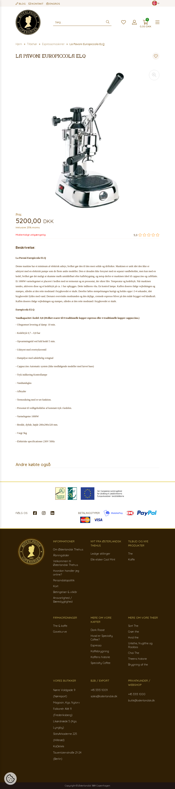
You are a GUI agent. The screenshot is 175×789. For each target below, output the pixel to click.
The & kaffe (60, 625)
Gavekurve (60, 631)
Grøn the (133, 631)
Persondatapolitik (64, 580)
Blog (21, 3)
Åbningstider (61, 555)
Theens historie (137, 658)
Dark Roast (98, 630)
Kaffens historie (100, 657)
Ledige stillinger (100, 553)
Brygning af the (138, 664)
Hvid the (133, 637)
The (130, 553)
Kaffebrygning (100, 651)
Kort (55, 586)
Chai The (133, 653)
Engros (53, 3)
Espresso (96, 645)
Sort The (133, 625)
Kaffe (131, 559)
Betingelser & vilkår (65, 592)
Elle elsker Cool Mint (103, 559)
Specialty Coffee (100, 663)
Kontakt (36, 3)
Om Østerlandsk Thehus (68, 549)
